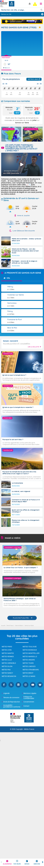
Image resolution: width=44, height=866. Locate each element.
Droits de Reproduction (11, 702)
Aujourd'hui (7, 864)
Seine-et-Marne (19, 625)
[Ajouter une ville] (42, 14)
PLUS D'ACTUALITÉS (21, 618)
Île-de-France (10, 625)
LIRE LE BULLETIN (34, 347)
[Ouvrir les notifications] (30, 4)
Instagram (25, 685)
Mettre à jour (33, 79)
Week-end (37, 864)
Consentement (28, 702)
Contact (26, 706)
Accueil (3, 625)
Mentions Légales (29, 693)
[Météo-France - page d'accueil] (29, 718)
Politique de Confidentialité (28, 697)
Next (42, 862)
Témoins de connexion (11, 697)
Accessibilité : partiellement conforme (11, 706)
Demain (27, 864)
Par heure (17, 864)
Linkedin (18, 685)
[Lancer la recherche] (41, 10)
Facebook (4, 685)
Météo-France (29, 729)
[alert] (35, 4)
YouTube (33, 685)
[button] (41, 4)
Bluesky (40, 685)
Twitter (11, 685)
